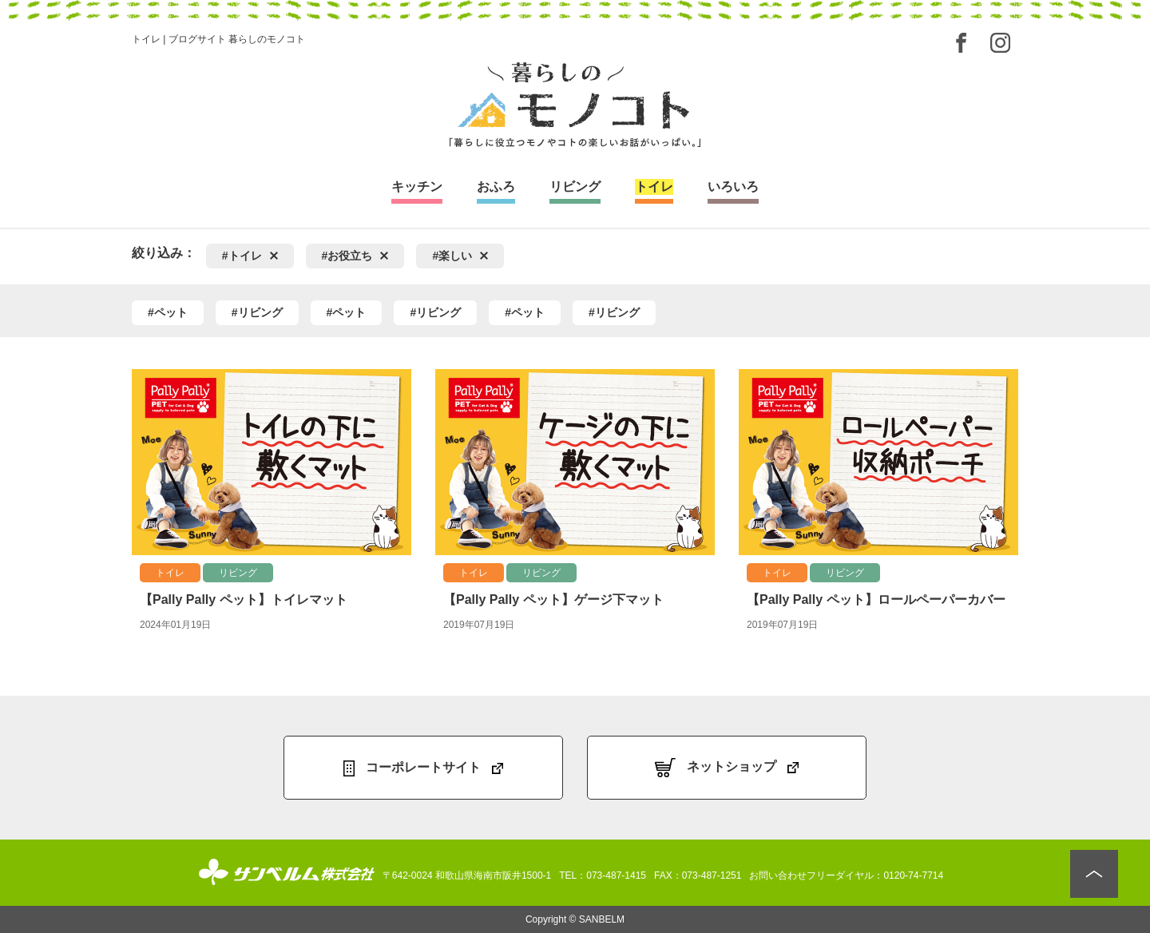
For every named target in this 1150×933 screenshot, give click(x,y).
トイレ (170, 572)
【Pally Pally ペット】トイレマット (243, 599)
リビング (238, 572)
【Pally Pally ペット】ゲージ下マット (553, 599)
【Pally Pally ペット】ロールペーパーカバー (876, 599)
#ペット (168, 312)
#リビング (257, 312)
